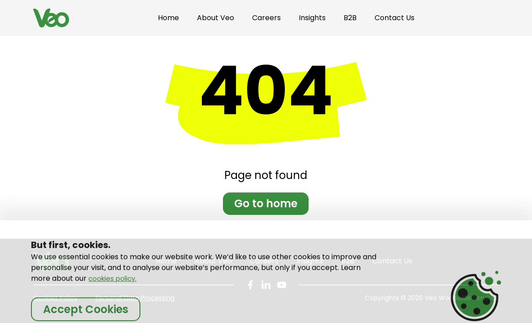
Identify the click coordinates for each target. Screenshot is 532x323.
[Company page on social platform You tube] (281, 284)
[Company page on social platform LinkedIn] (266, 284)
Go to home (265, 203)
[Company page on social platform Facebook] (250, 284)
